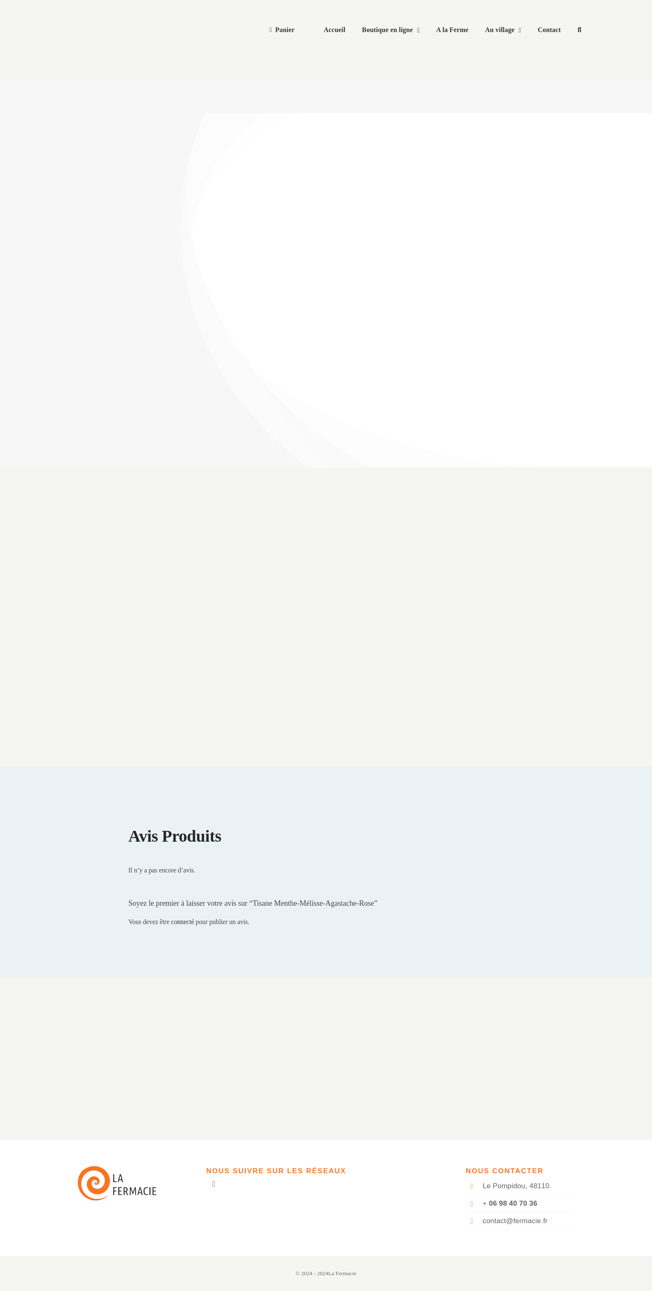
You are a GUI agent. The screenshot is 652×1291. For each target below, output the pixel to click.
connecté (182, 921)
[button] (579, 30)
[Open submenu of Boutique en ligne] (420, 30)
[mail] (213, 1183)
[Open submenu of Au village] (522, 30)
